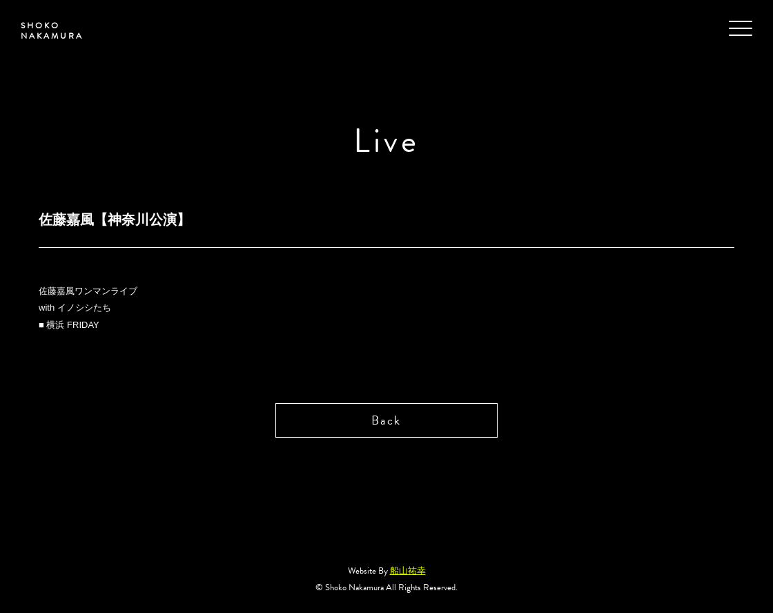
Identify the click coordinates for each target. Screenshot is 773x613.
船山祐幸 (408, 571)
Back (386, 420)
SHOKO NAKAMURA (52, 30)
